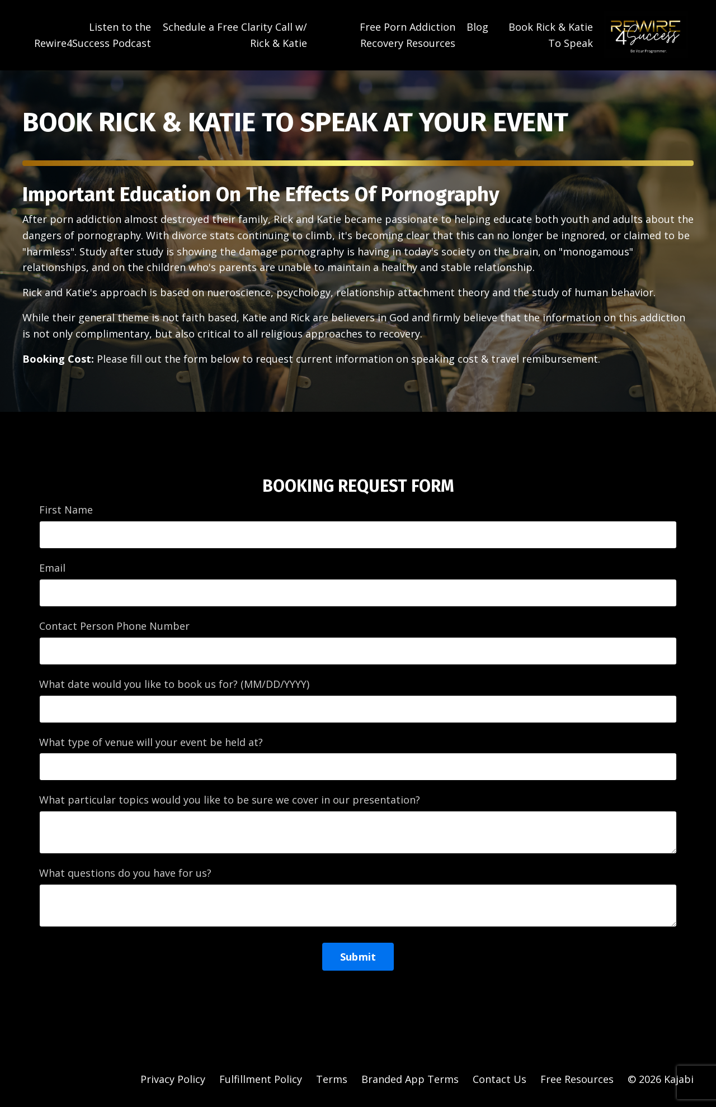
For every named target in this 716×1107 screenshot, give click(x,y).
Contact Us (499, 1079)
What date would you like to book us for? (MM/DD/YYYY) (174, 684)
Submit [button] (358, 956)
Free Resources (577, 1079)
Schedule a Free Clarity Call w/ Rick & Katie (235, 35)
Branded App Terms (410, 1079)
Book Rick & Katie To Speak (550, 35)
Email (52, 567)
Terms (331, 1079)
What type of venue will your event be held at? (151, 742)
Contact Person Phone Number (114, 626)
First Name (66, 509)
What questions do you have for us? (125, 873)
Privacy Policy (172, 1079)
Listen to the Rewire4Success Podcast (92, 35)
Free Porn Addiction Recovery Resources (407, 35)
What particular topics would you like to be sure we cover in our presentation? (229, 799)
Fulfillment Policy (260, 1079)
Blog (477, 27)
